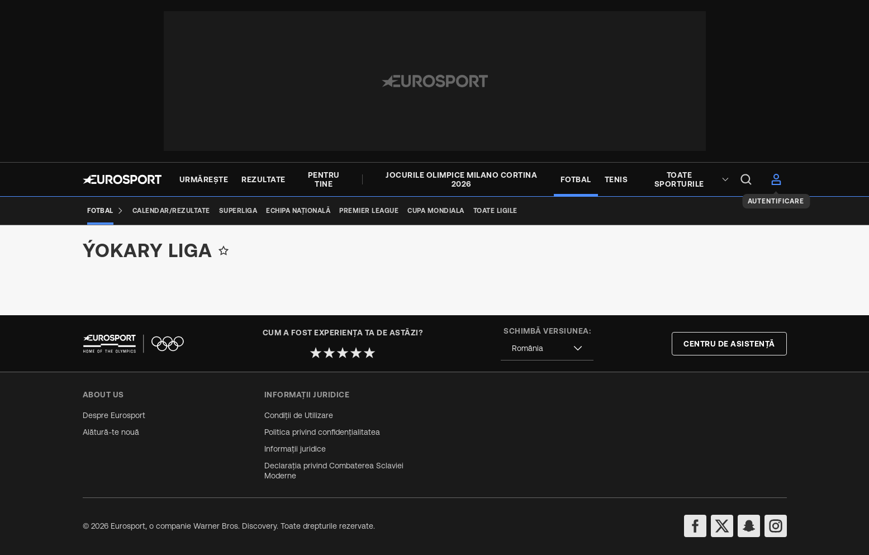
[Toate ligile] (495, 211)
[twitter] (722, 526)
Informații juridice (295, 448)
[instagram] (775, 526)
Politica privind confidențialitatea (322, 432)
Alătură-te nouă (111, 432)
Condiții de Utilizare (298, 415)
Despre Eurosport (114, 415)
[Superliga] (238, 211)
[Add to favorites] (223, 259)
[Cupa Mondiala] (436, 211)
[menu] (746, 179)
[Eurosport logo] (122, 179)
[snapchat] (749, 526)
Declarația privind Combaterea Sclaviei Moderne (333, 470)
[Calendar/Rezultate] (171, 211)
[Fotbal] (105, 211)
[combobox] (547, 348)
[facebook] (695, 526)
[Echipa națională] (298, 211)
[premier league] (369, 211)
